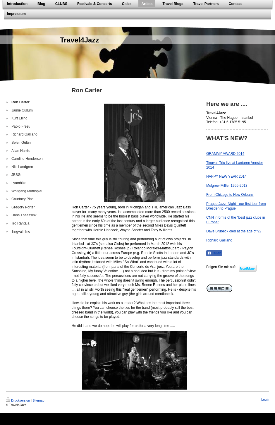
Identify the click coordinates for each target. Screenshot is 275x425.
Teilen (214, 253)
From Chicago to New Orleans (229, 195)
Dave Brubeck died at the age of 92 (233, 231)
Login (265, 399)
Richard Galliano (219, 240)
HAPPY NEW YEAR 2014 (226, 176)
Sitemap (38, 400)
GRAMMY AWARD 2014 (225, 154)
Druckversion (18, 400)
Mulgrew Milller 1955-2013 (227, 186)
